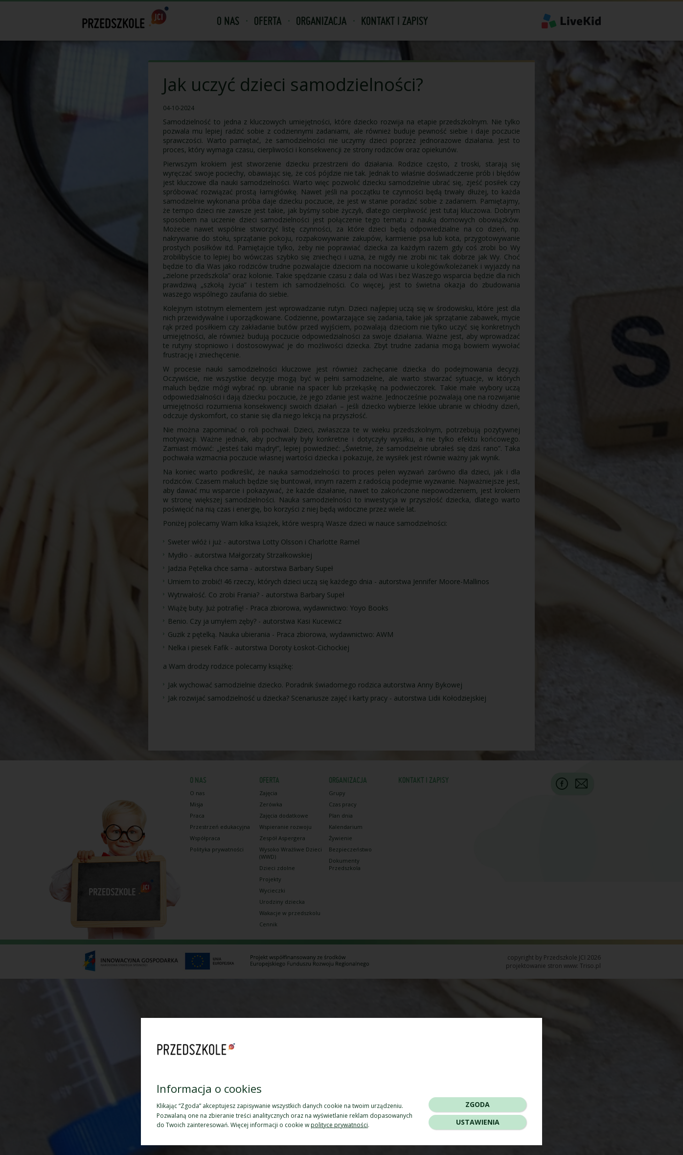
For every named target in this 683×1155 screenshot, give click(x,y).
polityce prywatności (339, 1125)
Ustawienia (478, 1122)
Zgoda (477, 1104)
